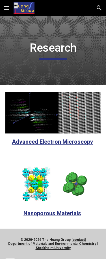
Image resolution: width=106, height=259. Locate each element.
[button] (7, 8)
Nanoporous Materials (52, 213)
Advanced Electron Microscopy (52, 141)
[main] (53, 50)
